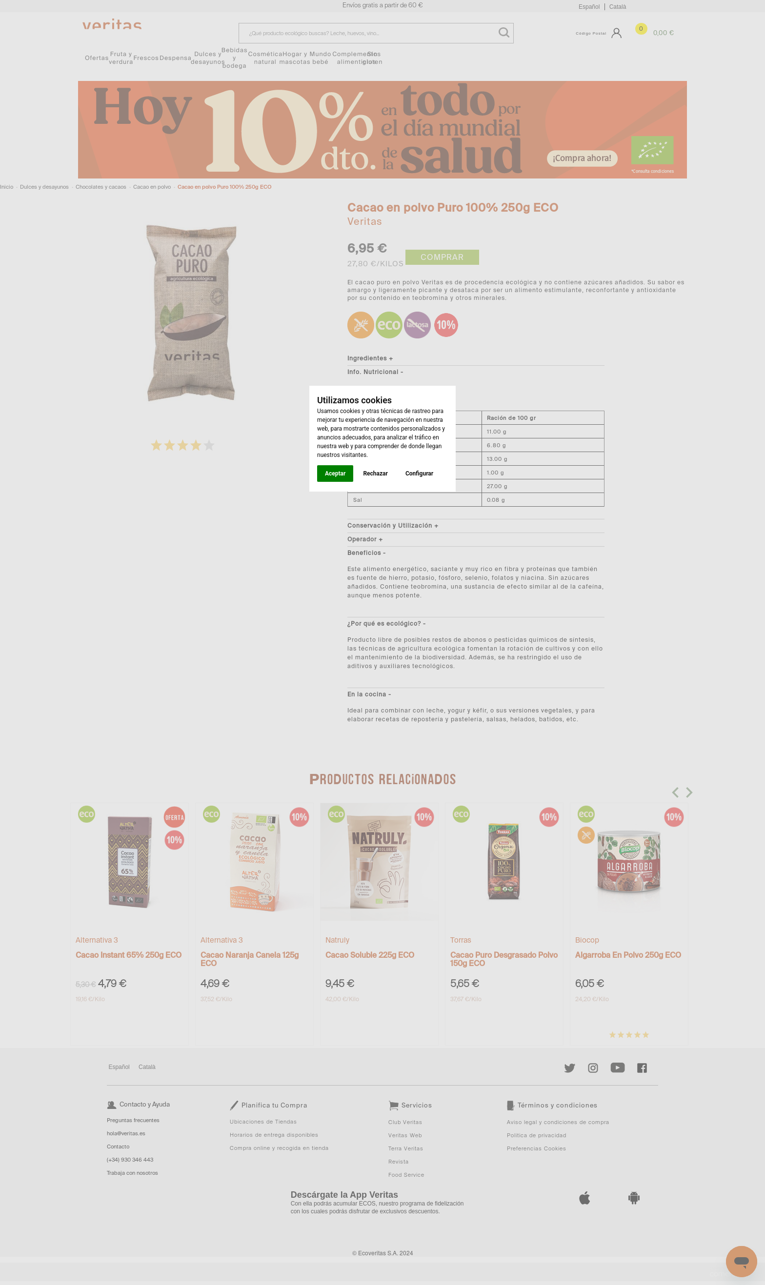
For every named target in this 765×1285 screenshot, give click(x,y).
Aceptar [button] (335, 473)
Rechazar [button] (375, 473)
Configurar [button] (419, 473)
